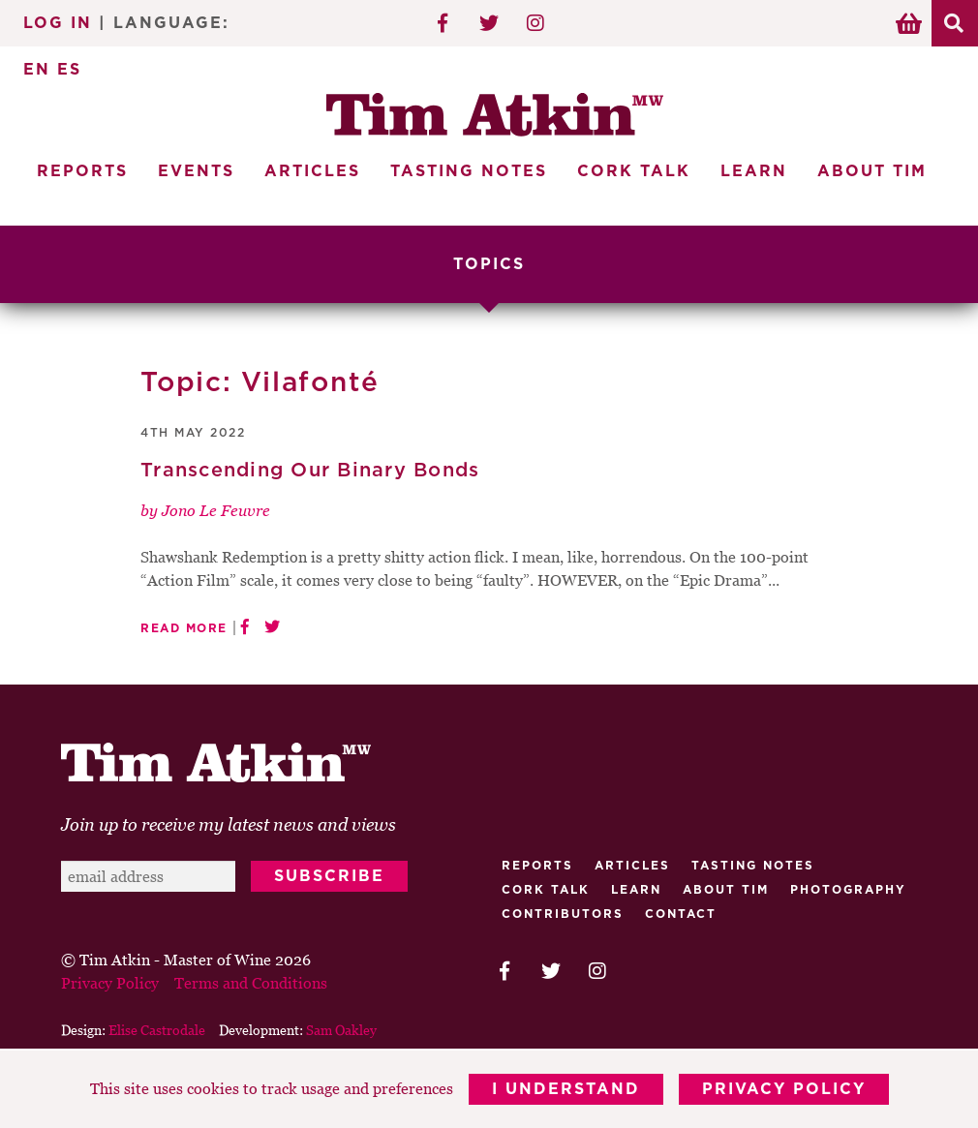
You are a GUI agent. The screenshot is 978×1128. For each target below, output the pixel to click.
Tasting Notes (468, 171)
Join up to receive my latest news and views (228, 824)
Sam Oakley (341, 1029)
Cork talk (546, 890)
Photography (848, 890)
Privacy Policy (784, 1089)
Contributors (563, 914)
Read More (184, 628)
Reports (82, 171)
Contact (681, 914)
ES (69, 69)
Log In (57, 23)
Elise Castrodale (156, 1029)
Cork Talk (633, 171)
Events (196, 171)
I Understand (566, 1089)
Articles (312, 171)
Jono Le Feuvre (216, 510)
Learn (753, 171)
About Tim (872, 171)
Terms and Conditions (250, 982)
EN (36, 69)
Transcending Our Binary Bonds (309, 470)
